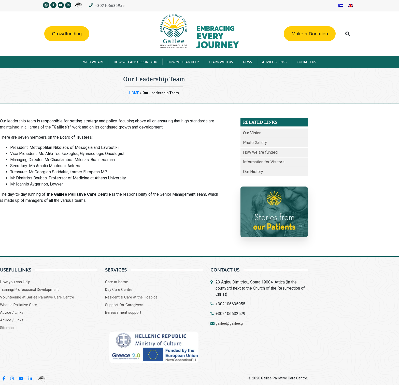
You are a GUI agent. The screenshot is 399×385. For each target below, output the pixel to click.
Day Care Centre (118, 289)
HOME (134, 93)
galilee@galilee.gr (230, 323)
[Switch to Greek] (341, 5)
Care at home (116, 282)
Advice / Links (11, 312)
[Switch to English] (350, 5)
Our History (253, 171)
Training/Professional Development (29, 289)
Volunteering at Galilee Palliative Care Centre (37, 297)
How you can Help (15, 282)
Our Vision (252, 133)
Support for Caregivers (124, 305)
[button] (348, 34)
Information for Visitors (263, 162)
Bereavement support (123, 312)
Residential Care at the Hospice (131, 297)
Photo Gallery (255, 142)
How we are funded (260, 152)
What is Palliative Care (18, 305)
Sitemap (7, 327)
